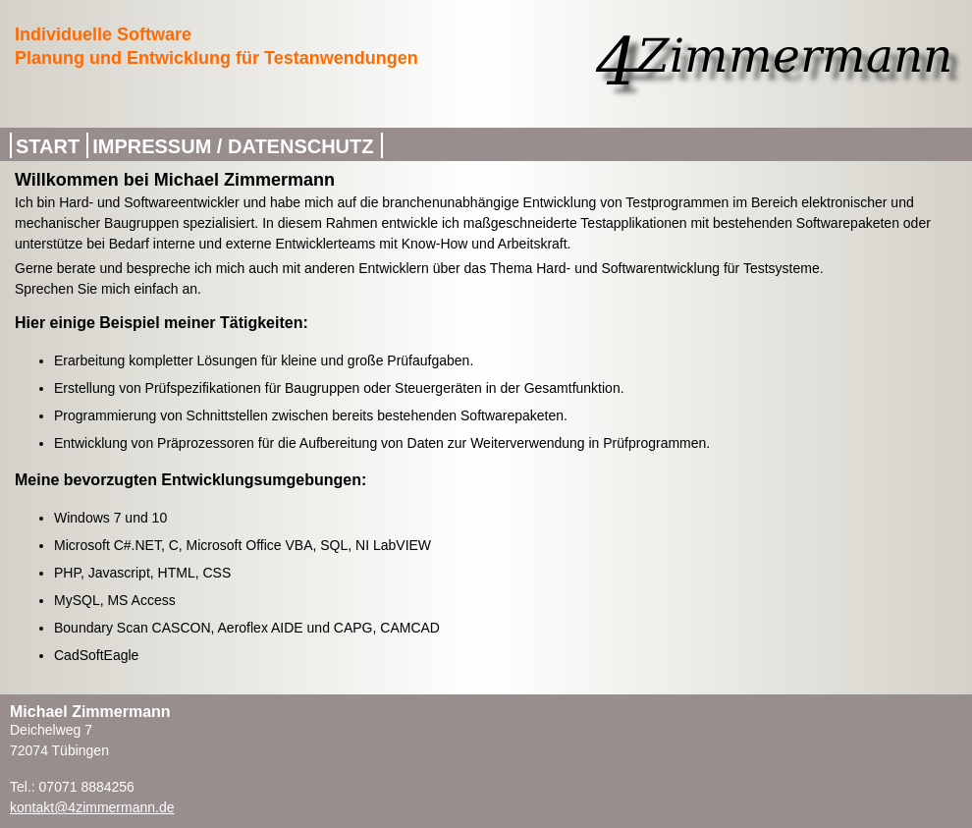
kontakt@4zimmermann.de (92, 807)
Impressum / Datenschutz (232, 146)
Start (48, 146)
